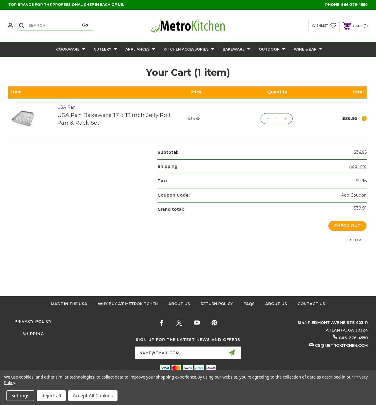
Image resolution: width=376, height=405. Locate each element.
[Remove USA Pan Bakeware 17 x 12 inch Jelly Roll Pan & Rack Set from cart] (364, 118)
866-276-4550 (354, 4)
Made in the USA (69, 304)
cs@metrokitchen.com (341, 345)
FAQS (249, 304)
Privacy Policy (33, 321)
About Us (179, 304)
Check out (347, 226)
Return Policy (217, 304)
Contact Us (311, 304)
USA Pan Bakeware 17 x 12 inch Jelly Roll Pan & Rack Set (113, 119)
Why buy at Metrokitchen (128, 304)
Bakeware (237, 49)
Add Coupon (354, 195)
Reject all (51, 395)
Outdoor (272, 49)
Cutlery (105, 49)
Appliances (140, 49)
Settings (20, 395)
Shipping (33, 333)
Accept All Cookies (93, 395)
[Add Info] (358, 167)
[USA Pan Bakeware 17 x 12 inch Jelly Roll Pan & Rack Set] (276, 118)
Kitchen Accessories (189, 49)
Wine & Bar (308, 49)
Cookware (70, 49)
